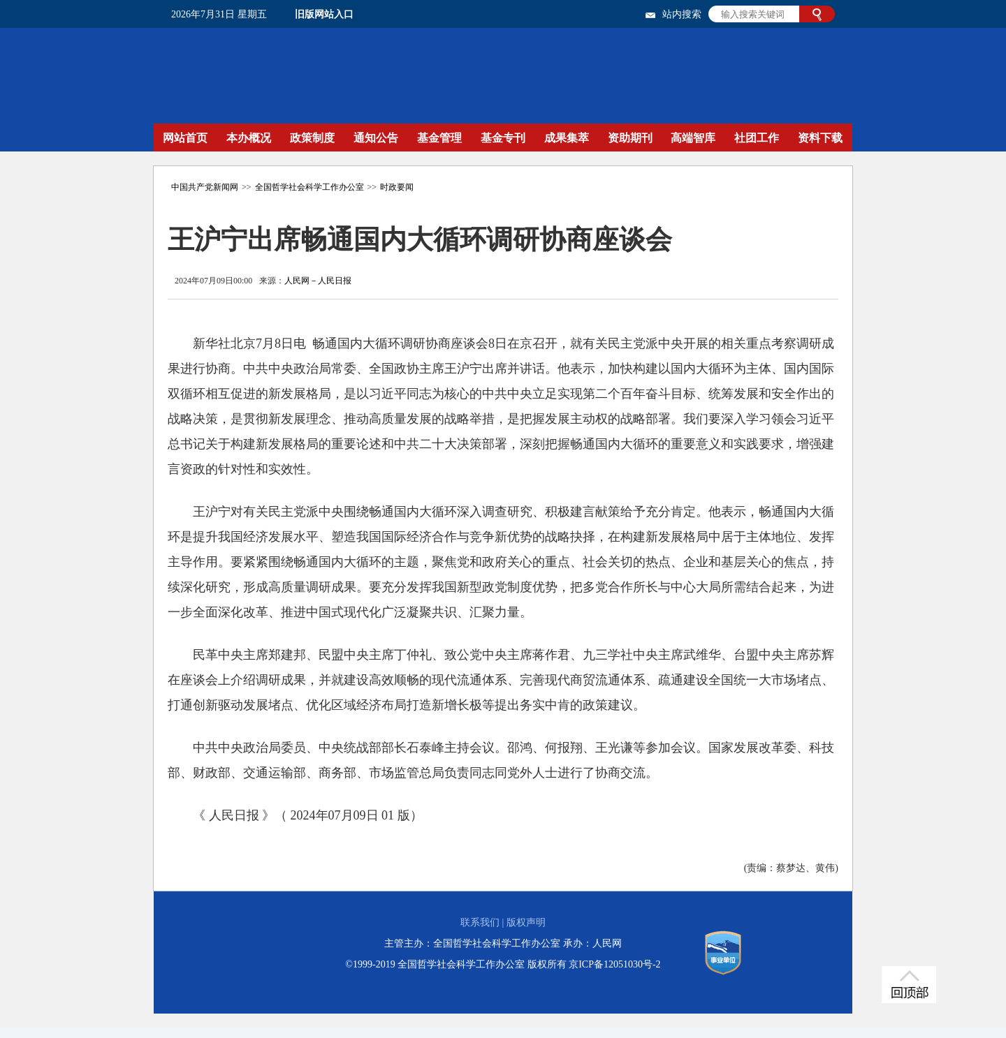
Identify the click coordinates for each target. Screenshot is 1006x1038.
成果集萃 (566, 138)
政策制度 (312, 138)
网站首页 (185, 138)
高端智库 (693, 138)
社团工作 (756, 138)
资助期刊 (630, 138)
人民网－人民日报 (317, 281)
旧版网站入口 (324, 14)
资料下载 (820, 138)
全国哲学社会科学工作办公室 (309, 187)
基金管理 (439, 138)
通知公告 (375, 138)
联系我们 (480, 922)
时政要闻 (397, 187)
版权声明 (526, 922)
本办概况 (248, 138)
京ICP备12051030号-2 (614, 964)
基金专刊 (503, 138)
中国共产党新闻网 (204, 187)
